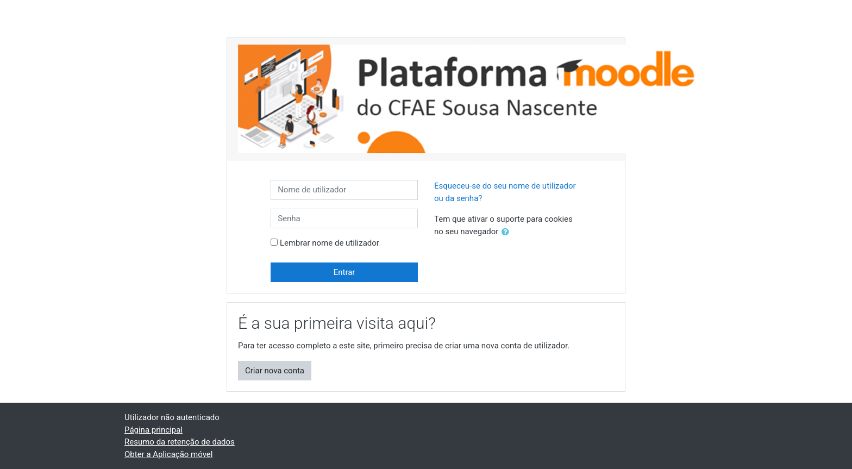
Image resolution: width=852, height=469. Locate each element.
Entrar (344, 272)
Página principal (153, 430)
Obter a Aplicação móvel (168, 454)
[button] (507, 232)
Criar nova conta (274, 371)
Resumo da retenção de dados (179, 442)
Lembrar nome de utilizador (329, 243)
